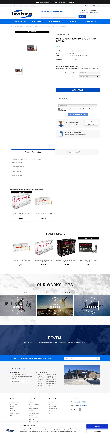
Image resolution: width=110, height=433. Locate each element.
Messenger (91, 124)
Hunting (12, 406)
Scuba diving (13, 411)
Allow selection (97, 421)
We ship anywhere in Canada (54, 11)
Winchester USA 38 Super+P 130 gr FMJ (44, 260)
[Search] (58, 16)
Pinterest (66, 99)
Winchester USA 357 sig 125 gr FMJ (22, 214)
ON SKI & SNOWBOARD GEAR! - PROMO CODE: (55, 2)
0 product (92, 16)
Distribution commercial (35, 411)
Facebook (80, 409)
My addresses (52, 406)
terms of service (70, 109)
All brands (38, 21)
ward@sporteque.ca (81, 405)
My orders (51, 402)
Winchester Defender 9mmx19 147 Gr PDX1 (66, 260)
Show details (80, 430)
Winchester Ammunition (62, 34)
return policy (79, 109)
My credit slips (53, 404)
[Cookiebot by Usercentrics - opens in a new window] (10, 430)
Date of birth (74, 77)
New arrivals (55, 21)
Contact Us (91, 21)
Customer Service (34, 404)
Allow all (97, 416)
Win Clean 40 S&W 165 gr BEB (21, 260)
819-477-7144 (84, 12)
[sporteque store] (82, 375)
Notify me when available (78, 114)
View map (16, 381)
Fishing (12, 408)
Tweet (64, 99)
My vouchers (52, 411)
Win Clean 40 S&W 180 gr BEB (43, 214)
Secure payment (33, 408)
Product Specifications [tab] (77, 152)
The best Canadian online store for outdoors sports (26, 6)
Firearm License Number (71, 73)
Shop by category (20, 21)
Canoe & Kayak (14, 402)
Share (62, 99)
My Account (52, 399)
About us (31, 406)
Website (26, 381)
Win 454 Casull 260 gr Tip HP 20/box (88, 260)
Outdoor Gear (13, 404)
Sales (73, 21)
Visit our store (94, 12)
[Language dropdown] (87, 6)
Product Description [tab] (33, 152)
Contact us (32, 402)
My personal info (53, 408)
